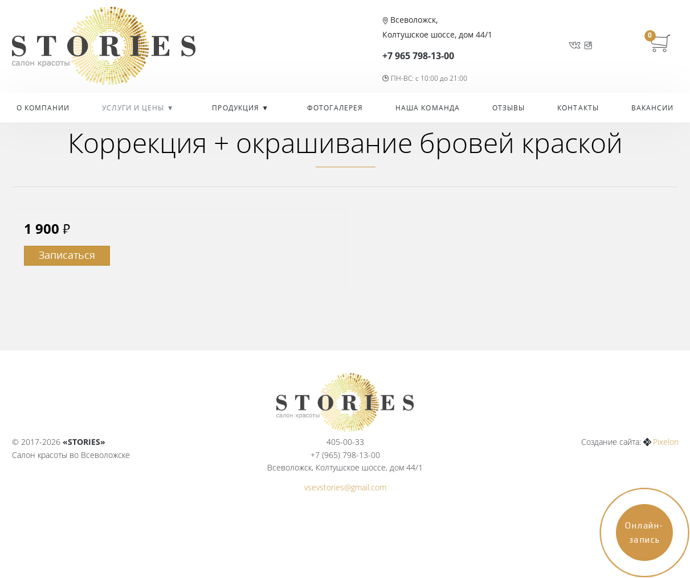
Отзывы (508, 108)
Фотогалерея (335, 108)
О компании (43, 108)
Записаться (67, 255)
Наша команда (427, 108)
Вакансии (652, 108)
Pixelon (666, 441)
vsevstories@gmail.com (345, 487)
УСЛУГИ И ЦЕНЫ (134, 108)
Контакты (578, 108)
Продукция (237, 108)
